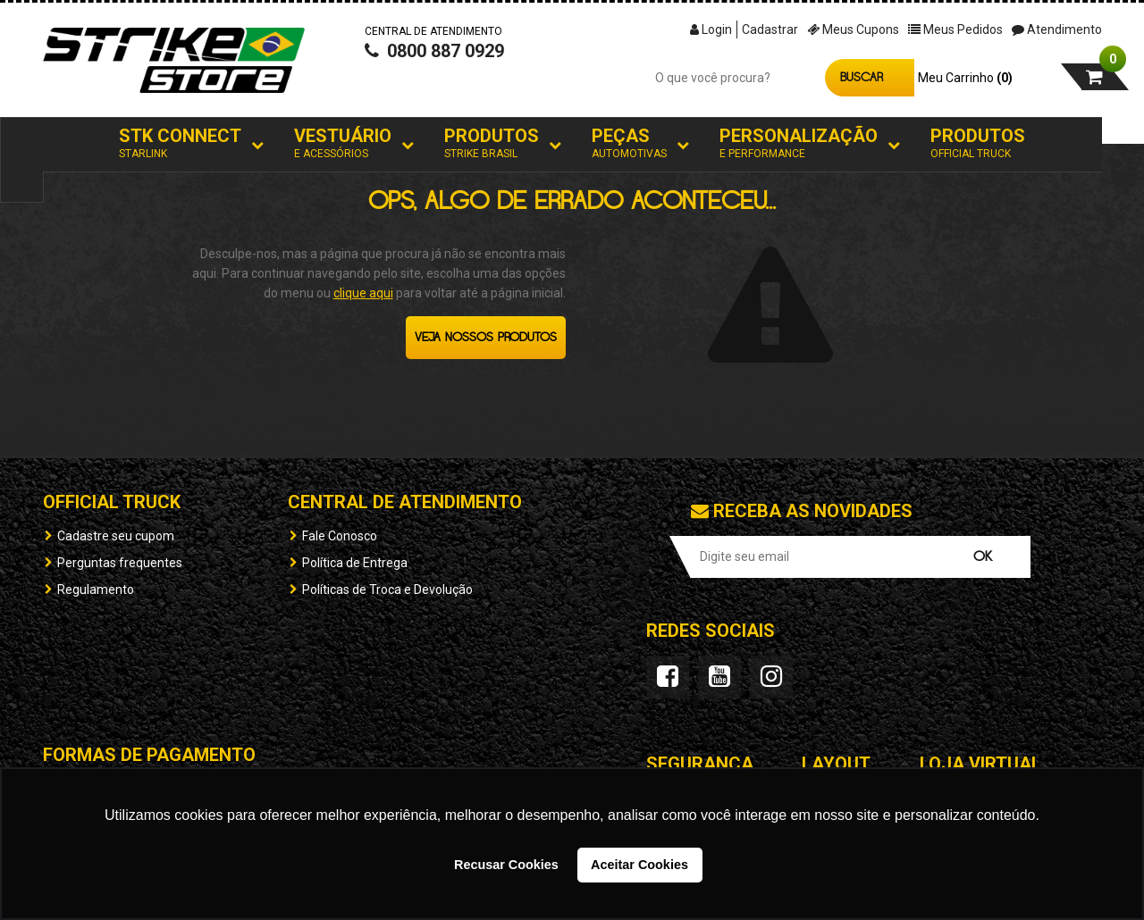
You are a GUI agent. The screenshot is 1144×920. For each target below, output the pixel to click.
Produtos (491, 144)
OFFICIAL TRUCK (112, 502)
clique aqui (363, 293)
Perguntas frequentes (119, 563)
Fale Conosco (339, 536)
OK (982, 556)
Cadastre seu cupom (115, 536)
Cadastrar (770, 29)
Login (711, 29)
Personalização (798, 144)
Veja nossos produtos (486, 337)
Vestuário (342, 144)
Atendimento (1057, 29)
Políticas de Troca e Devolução (387, 589)
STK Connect (180, 144)
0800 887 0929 (434, 68)
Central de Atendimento (405, 502)
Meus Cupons (853, 29)
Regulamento (95, 589)
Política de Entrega (355, 563)
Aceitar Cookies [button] (639, 864)
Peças (629, 144)
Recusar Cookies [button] (506, 864)
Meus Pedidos (955, 29)
